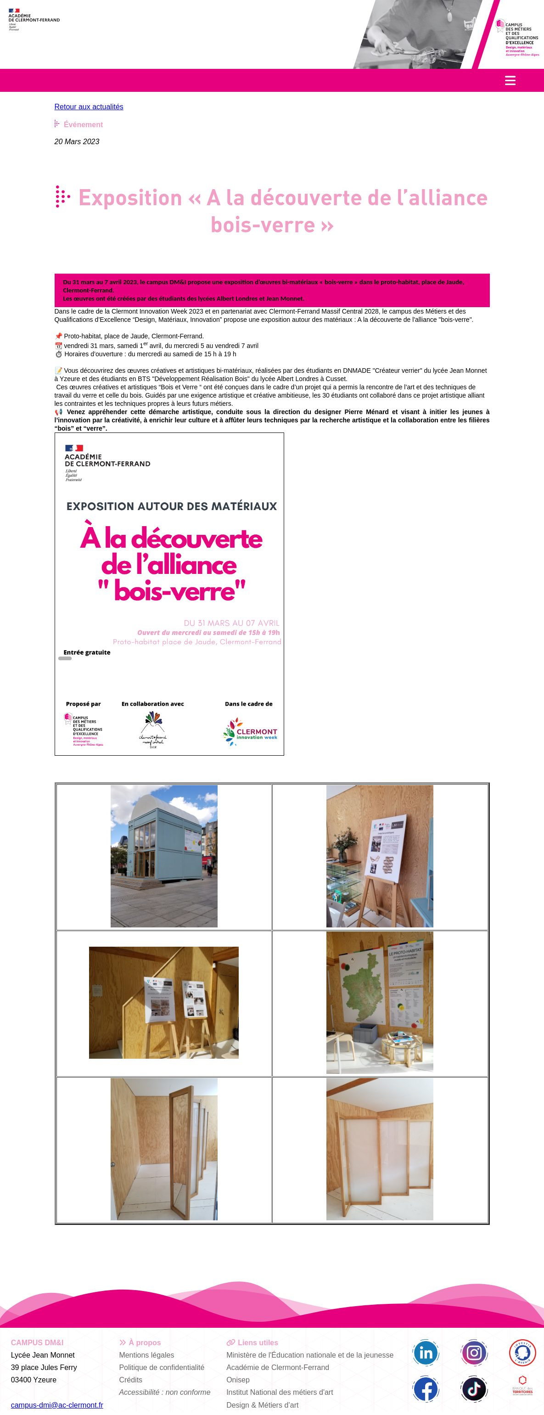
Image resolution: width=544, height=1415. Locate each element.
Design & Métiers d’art (262, 1405)
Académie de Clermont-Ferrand (277, 1367)
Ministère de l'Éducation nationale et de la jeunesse (309, 1355)
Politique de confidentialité (161, 1367)
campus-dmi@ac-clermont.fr (57, 1405)
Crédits (130, 1380)
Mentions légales (146, 1355)
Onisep (238, 1380)
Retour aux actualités (89, 107)
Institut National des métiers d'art (279, 1392)
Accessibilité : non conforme (164, 1392)
